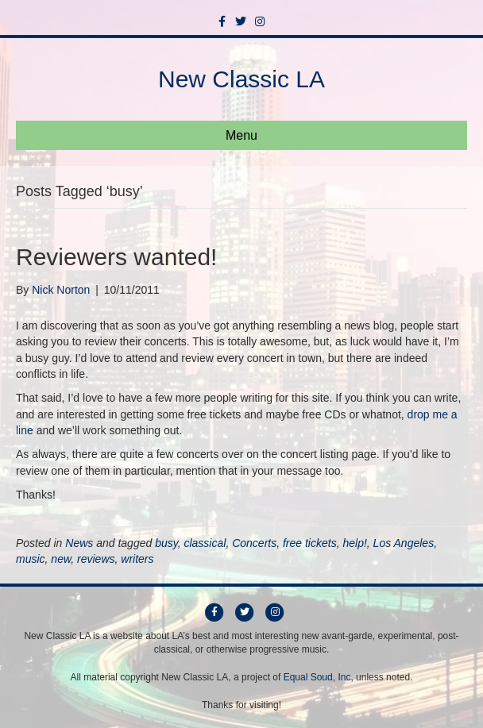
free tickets (310, 543)
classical (205, 543)
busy (166, 543)
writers (137, 559)
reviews (95, 559)
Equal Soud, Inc (317, 677)
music (30, 559)
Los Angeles (404, 543)
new (61, 559)
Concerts (254, 543)
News (79, 543)
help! (354, 543)
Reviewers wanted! (116, 257)
